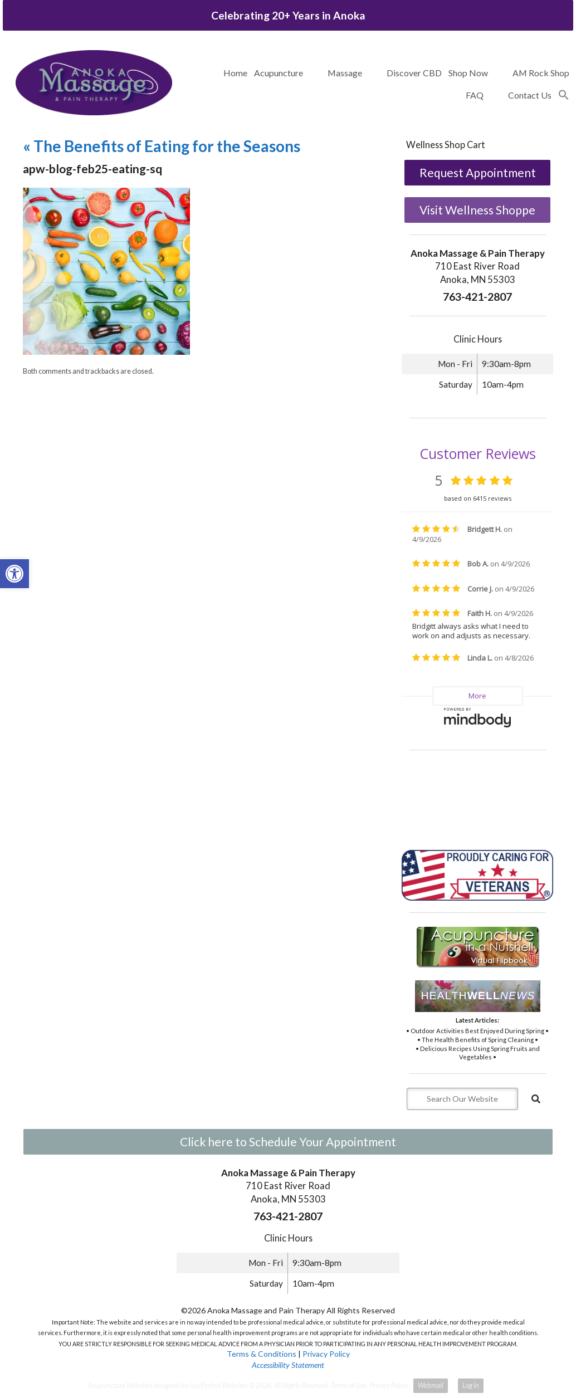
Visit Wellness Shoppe (477, 210)
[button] (564, 95)
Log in (470, 1385)
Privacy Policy (326, 1353)
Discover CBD (414, 72)
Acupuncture (278, 72)
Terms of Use (349, 1385)
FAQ (475, 95)
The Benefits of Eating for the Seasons (161, 145)
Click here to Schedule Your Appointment (288, 1141)
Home (235, 72)
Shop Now (468, 72)
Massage (345, 72)
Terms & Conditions (261, 1353)
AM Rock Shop (540, 72)
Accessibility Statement (288, 1365)
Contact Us (529, 95)
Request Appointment (477, 172)
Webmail (430, 1385)
